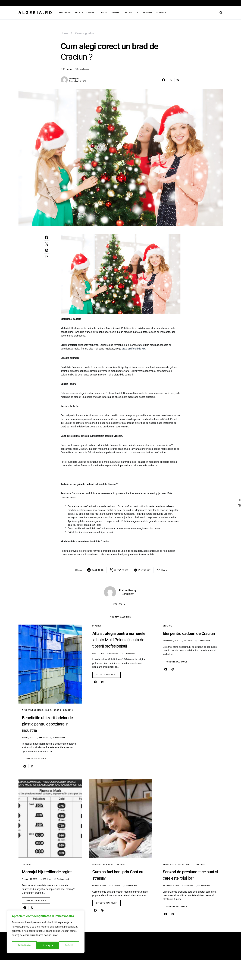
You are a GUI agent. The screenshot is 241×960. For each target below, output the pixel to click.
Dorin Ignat (74, 78)
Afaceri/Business (32, 710)
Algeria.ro (35, 12)
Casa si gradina (85, 33)
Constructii (186, 864)
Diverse (97, 626)
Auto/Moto (169, 864)
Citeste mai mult (36, 759)
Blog (48, 710)
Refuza (47, 945)
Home (64, 33)
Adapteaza (24, 945)
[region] (45, 932)
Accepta (69, 945)
